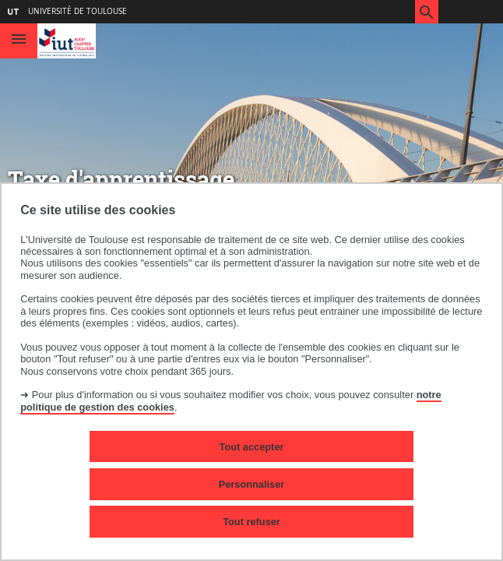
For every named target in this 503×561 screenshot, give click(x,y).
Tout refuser (251, 521)
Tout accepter (252, 447)
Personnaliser (252, 484)
